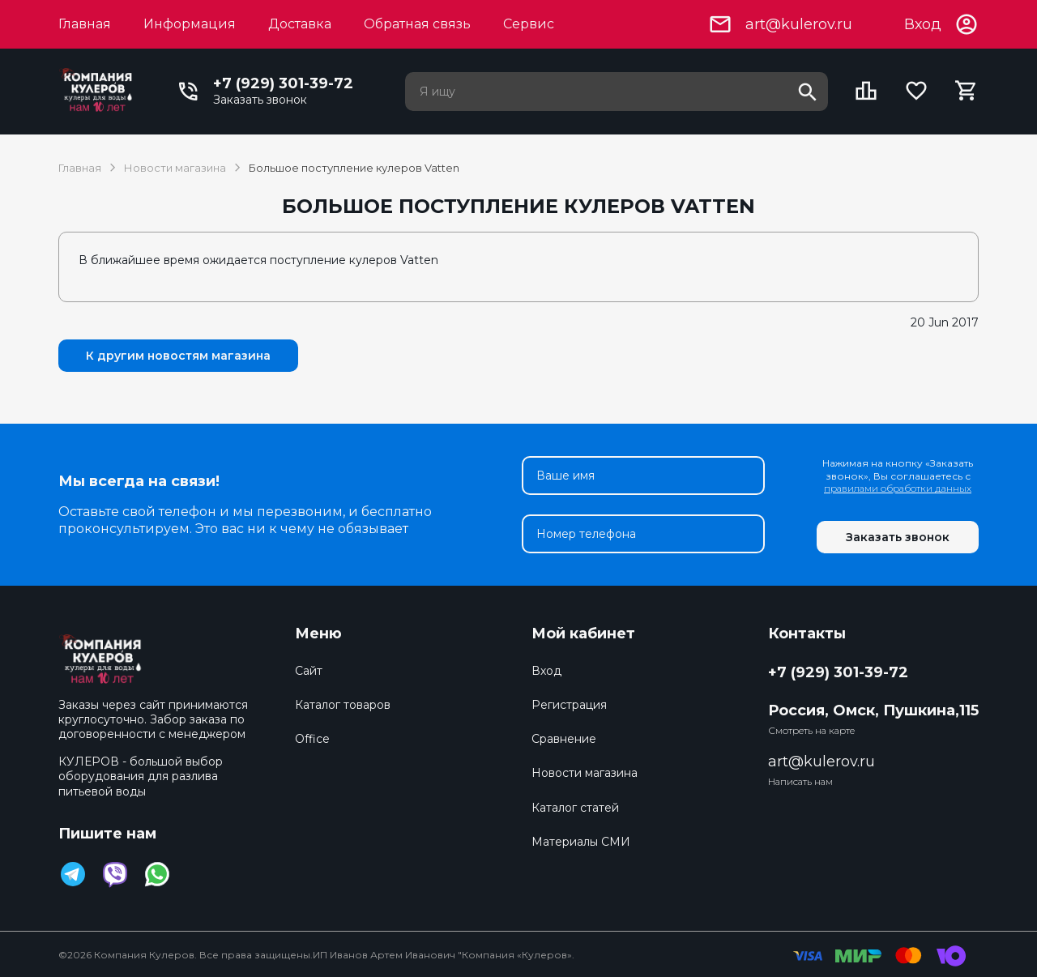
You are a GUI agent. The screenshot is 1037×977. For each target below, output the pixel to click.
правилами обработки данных (897, 488)
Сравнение (563, 739)
